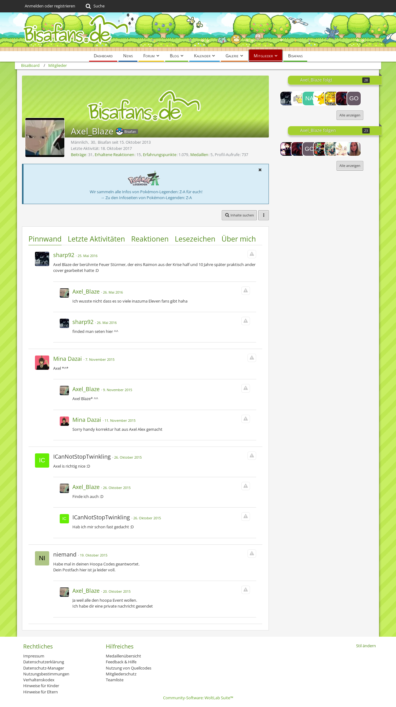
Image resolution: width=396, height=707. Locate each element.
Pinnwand (45, 239)
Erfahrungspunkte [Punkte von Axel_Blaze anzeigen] (159, 154)
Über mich (239, 239)
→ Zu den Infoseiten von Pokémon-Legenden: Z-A (146, 197)
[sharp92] (287, 98)
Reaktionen (150, 239)
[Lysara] (353, 149)
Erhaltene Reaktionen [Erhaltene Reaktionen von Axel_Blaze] (114, 154)
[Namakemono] (331, 149)
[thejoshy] (342, 98)
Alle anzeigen (349, 115)
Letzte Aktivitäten (96, 239)
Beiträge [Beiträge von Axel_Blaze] (78, 154)
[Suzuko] (342, 149)
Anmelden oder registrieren (50, 6)
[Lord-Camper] (287, 149)
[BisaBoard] (198, 31)
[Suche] (94, 6)
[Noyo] (298, 98)
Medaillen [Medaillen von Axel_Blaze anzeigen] (199, 154)
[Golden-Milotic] (353, 98)
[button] (259, 169)
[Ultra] (320, 149)
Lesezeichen (195, 239)
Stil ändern (366, 645)
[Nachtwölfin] (309, 98)
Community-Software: (198, 697)
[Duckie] (320, 98)
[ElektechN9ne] (331, 98)
